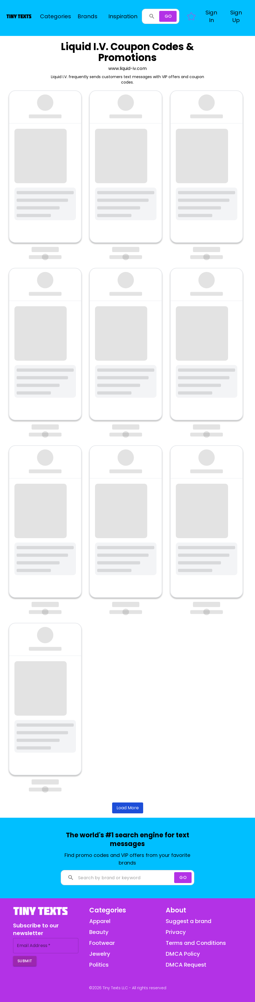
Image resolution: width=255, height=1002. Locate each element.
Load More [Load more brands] (127, 808)
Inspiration (122, 16)
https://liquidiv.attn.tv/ (42, 171)
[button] (211, 16)
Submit (24, 961)
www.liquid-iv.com (127, 68)
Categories (55, 16)
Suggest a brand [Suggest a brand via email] (188, 921)
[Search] (168, 16)
